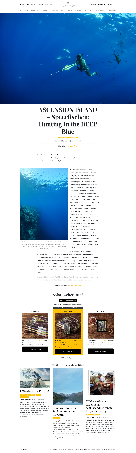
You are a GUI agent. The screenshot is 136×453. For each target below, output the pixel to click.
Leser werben (62, 449)
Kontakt (93, 449)
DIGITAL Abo (101, 311)
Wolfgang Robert (58, 421)
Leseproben (112, 10)
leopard (96, 414)
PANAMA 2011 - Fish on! (34, 391)
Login (100, 4)
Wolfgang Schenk (91, 417)
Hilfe (81, 449)
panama (24, 394)
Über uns (87, 449)
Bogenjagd (88, 10)
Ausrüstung (78, 10)
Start (22, 4)
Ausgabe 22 (74, 146)
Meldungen (70, 449)
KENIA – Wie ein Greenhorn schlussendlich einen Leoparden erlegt (99, 406)
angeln (31, 394)
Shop (41, 4)
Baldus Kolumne (100, 10)
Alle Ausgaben (32, 4)
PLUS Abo (68, 311)
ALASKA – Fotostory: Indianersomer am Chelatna (66, 411)
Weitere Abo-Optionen (68, 358)
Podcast (48, 4)
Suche (93, 4)
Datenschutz (111, 449)
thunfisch (73, 137)
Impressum (99, 449)
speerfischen (63, 137)
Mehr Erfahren (35, 349)
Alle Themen (24, 10)
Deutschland (35, 10)
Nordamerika (54, 10)
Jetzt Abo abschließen (68, 300)
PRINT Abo (35, 311)
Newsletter (53, 449)
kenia (88, 414)
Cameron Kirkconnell (61, 141)
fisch (38, 394)
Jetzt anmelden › (76, 285)
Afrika (70, 10)
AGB (105, 449)
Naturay (77, 449)
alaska (56, 418)
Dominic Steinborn (25, 399)
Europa (44, 10)
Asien (63, 10)
